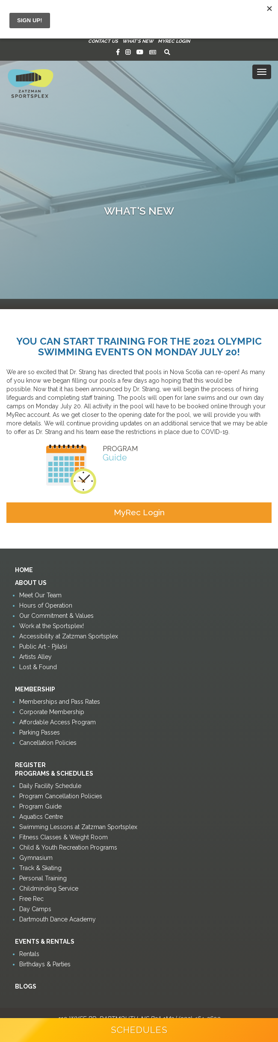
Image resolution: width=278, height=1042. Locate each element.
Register (30, 765)
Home (24, 570)
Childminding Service (48, 888)
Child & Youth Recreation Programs (68, 847)
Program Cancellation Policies (60, 796)
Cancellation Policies (48, 742)
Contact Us (103, 41)
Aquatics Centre (41, 816)
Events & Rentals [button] (44, 941)
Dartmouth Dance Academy (57, 919)
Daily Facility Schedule (50, 785)
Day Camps (35, 909)
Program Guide (40, 806)
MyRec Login (174, 41)
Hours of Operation (45, 605)
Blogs (25, 986)
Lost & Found (38, 667)
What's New (138, 41)
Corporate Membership (51, 711)
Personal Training (43, 878)
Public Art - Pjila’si (43, 646)
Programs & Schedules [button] (54, 773)
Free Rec (31, 898)
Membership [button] (35, 689)
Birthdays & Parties (45, 964)
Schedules (139, 1029)
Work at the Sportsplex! (51, 626)
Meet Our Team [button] (40, 595)
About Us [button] (31, 582)
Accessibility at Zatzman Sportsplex (68, 636)
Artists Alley (35, 656)
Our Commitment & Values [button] (56, 615)
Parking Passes (39, 732)
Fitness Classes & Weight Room (63, 837)
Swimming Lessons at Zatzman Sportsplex (78, 827)
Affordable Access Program (57, 722)
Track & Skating (40, 868)
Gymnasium (36, 857)
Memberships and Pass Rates (59, 701)
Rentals (29, 953)
